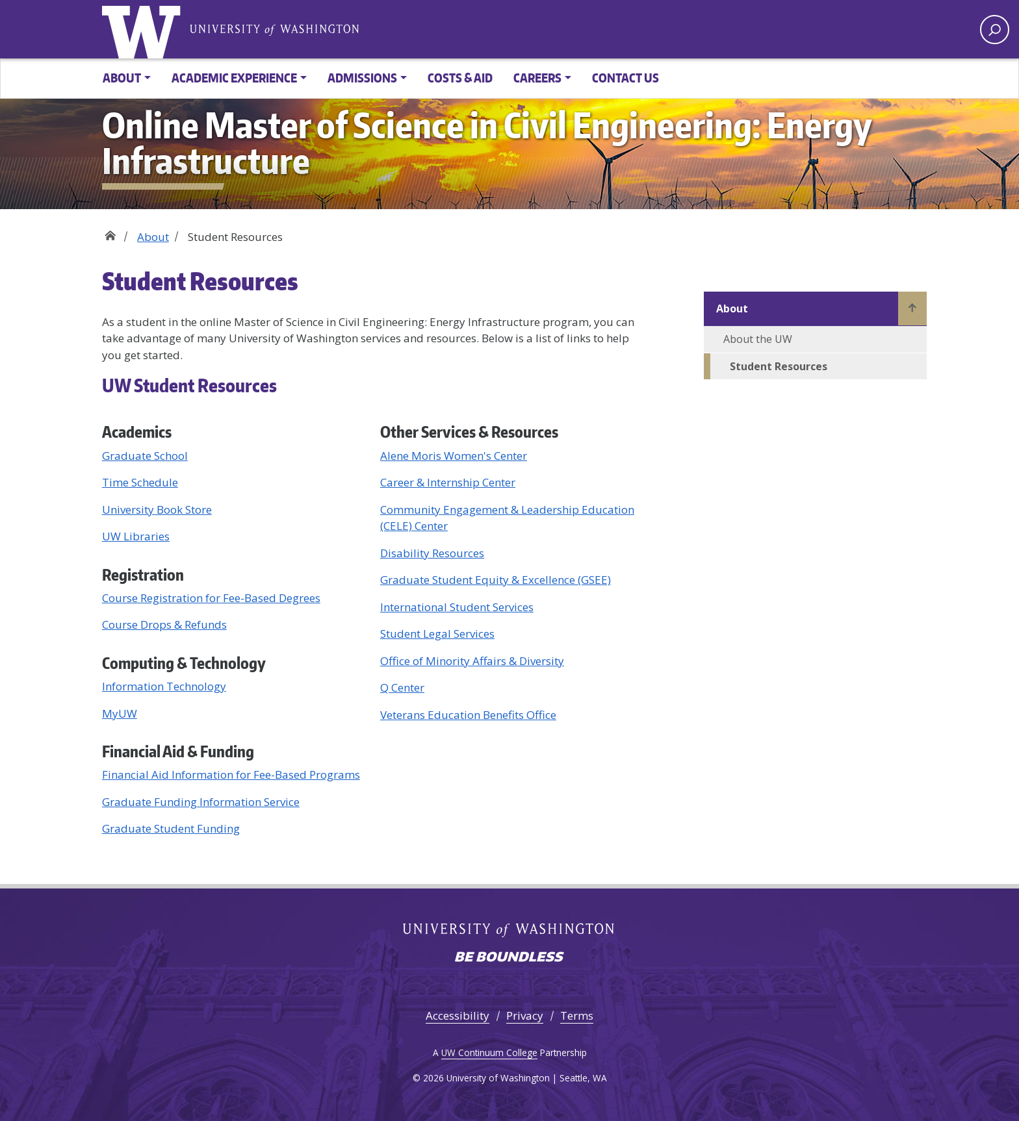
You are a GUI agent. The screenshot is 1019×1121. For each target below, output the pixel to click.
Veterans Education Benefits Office (468, 714)
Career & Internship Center (447, 482)
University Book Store (157, 509)
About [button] (122, 77)
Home (110, 232)
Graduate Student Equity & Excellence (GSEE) (495, 579)
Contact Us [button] (625, 77)
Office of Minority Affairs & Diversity (472, 660)
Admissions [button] (362, 77)
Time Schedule (140, 482)
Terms (576, 1015)
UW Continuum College (489, 1052)
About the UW (757, 339)
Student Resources (778, 366)
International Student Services (457, 606)
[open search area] (994, 29)
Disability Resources (432, 553)
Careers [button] (537, 77)
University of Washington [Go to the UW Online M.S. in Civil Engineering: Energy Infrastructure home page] (144, 29)
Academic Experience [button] (234, 77)
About (153, 236)
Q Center (402, 687)
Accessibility (457, 1015)
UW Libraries (136, 536)
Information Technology (164, 686)
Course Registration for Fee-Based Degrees (211, 597)
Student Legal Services (437, 633)
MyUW (119, 713)
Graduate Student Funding (171, 828)
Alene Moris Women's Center (453, 455)
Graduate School (145, 455)
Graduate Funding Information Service (201, 801)
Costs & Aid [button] (460, 77)
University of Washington (274, 29)
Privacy (524, 1015)
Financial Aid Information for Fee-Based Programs (231, 774)
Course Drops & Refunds (164, 624)
